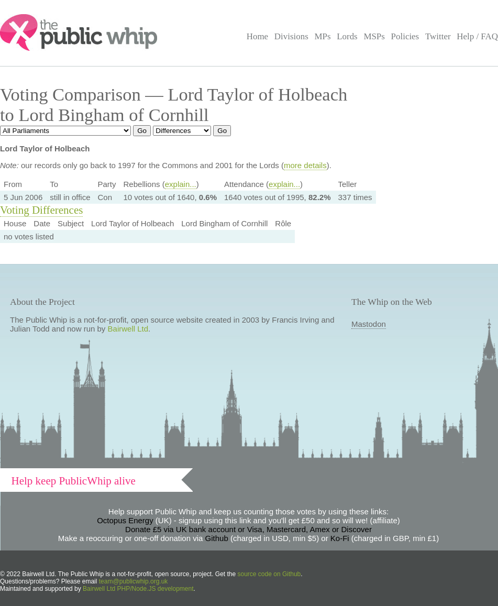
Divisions (291, 36)
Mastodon (368, 323)
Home (257, 36)
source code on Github (269, 574)
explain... (180, 184)
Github (216, 538)
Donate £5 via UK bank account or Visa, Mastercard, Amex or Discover (248, 529)
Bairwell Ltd (128, 328)
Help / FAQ (477, 36)
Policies (405, 36)
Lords (347, 36)
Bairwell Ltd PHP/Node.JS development (138, 588)
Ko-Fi (339, 538)
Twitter (438, 36)
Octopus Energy (125, 520)
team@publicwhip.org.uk (133, 581)
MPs (322, 36)
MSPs (374, 36)
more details (305, 165)
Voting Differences (41, 210)
